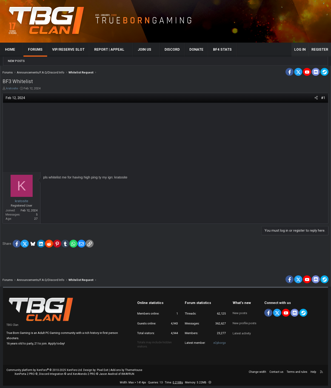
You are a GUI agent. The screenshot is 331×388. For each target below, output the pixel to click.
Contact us (276, 374)
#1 (319, 99)
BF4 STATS (225, 49)
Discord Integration (51, 376)
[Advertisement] (165, 138)
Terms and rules (297, 374)
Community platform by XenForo (44, 372)
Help (313, 374)
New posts (16, 61)
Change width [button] (257, 374)
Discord (175, 49)
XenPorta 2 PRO (24, 376)
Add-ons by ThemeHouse (126, 372)
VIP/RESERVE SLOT (71, 49)
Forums (38, 49)
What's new (242, 305)
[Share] (312, 99)
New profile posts (244, 321)
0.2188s (178, 384)
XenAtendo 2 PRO (84, 376)
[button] (22, 50)
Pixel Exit (102, 372)
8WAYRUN (127, 376)
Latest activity (242, 330)
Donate (199, 49)
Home (13, 49)
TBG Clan (12, 327)
